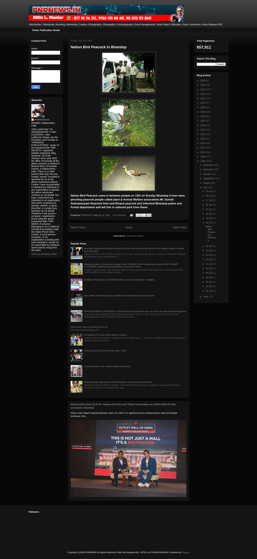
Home (129, 227)
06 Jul (209, 277)
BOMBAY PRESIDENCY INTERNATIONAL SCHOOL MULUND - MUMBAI (119, 280)
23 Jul (209, 209)
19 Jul (209, 218)
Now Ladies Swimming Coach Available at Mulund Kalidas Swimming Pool (119, 295)
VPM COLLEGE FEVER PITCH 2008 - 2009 (105, 351)
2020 (203, 107)
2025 (203, 85)
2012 (203, 143)
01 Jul (209, 291)
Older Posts (179, 227)
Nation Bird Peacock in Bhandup (99, 47)
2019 (203, 111)
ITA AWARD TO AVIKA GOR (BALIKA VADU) (105, 335)
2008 (203, 161)
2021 (203, 102)
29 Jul (209, 191)
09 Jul (209, 273)
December (208, 165)
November (208, 169)
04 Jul (209, 282)
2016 (203, 125)
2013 (203, 138)
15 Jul (209, 250)
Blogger (185, 552)
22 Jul (209, 213)
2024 (203, 89)
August (207, 183)
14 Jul (209, 255)
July (205, 187)
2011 (203, 147)
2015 (203, 129)
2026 (203, 80)
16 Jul (209, 246)
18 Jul (209, 222)
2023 (203, 94)
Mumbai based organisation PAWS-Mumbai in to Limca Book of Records (118, 382)
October (207, 174)
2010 (203, 152)
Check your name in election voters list (89, 327)
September (209, 178)
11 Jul (209, 264)
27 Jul (209, 200)
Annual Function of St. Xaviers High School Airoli (107, 366)
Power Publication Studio (46, 30)
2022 (203, 98)
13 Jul (209, 259)
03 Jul (209, 286)
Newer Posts (78, 227)
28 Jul (209, 196)
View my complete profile (44, 254)
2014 (203, 134)
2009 (203, 156)
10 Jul (209, 268)
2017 (203, 121)
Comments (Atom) (135, 236)
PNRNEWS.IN (42, 119)
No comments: (120, 215)
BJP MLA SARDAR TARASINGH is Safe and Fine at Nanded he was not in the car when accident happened (135, 311)
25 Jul (209, 204)
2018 (203, 116)
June (206, 296)
